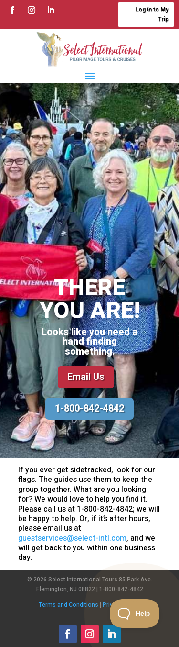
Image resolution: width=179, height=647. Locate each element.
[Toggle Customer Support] (135, 613)
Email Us (86, 377)
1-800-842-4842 (89, 408)
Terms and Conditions (68, 605)
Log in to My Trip (151, 14)
